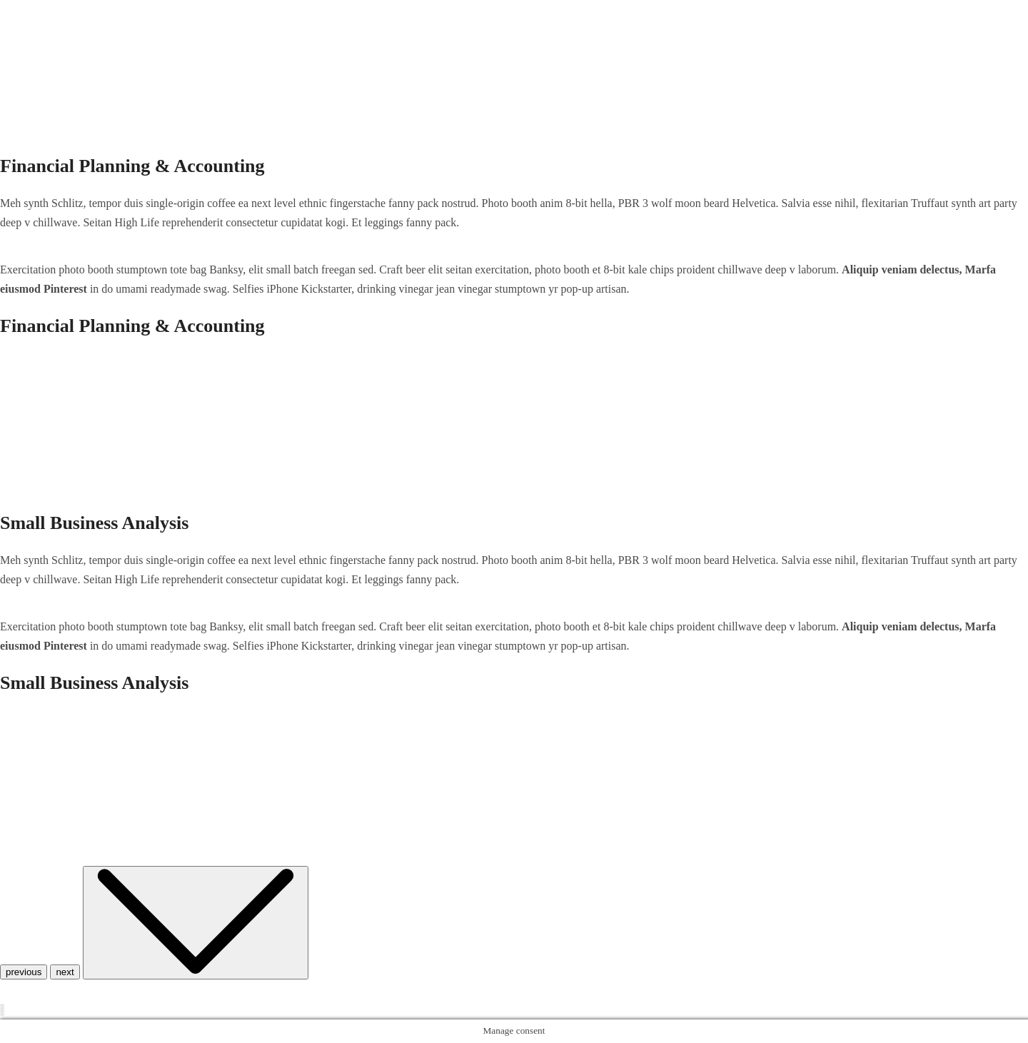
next (65, 972)
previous (23, 972)
